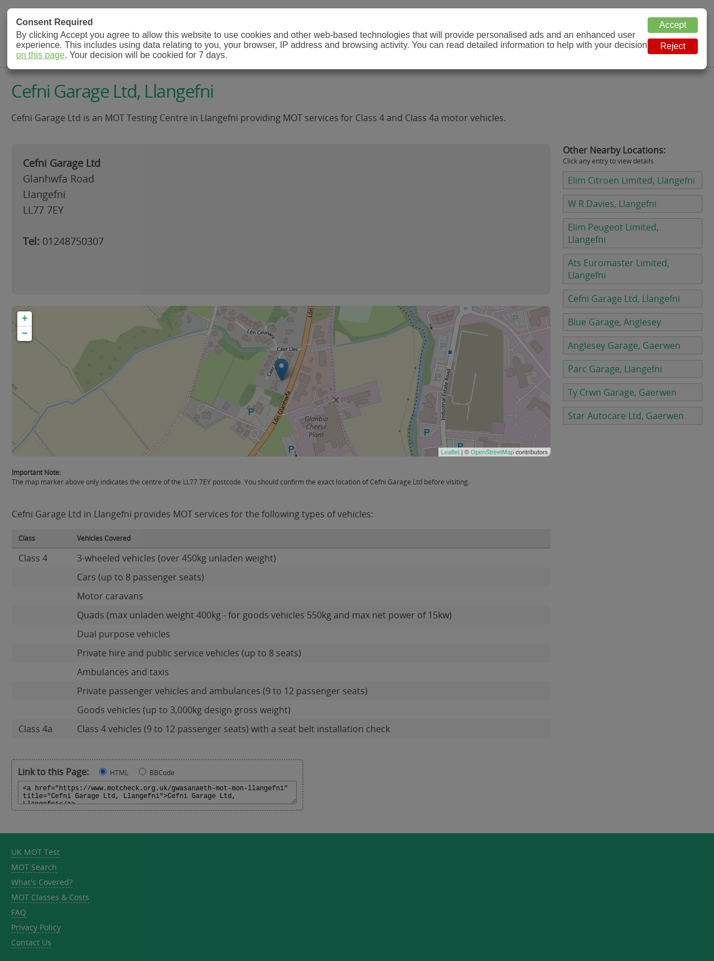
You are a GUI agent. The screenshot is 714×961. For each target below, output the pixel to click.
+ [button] (25, 318)
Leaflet (450, 452)
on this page (40, 55)
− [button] (25, 333)
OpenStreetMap (492, 452)
